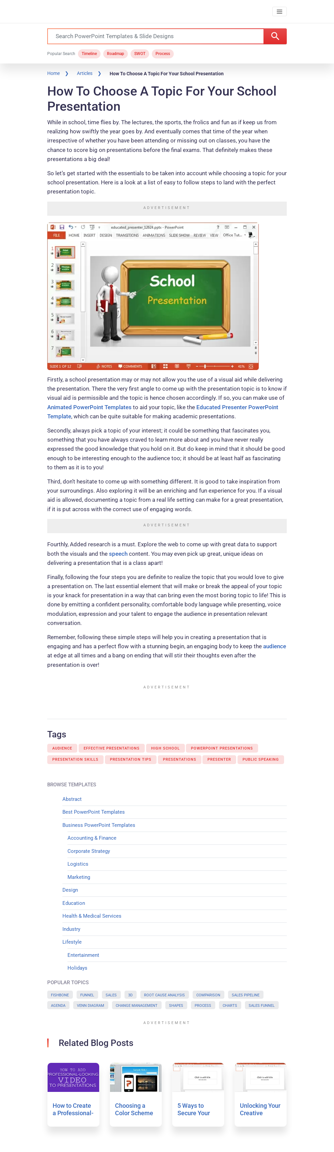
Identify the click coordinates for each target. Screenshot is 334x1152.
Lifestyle (72, 942)
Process (163, 53)
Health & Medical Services (91, 916)
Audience (62, 748)
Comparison (208, 995)
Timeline (89, 53)
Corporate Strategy (88, 851)
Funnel (87, 995)
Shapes (176, 1005)
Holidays (77, 968)
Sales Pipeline (245, 995)
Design (70, 890)
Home (53, 73)
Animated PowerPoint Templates (89, 407)
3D (130, 995)
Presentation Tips (130, 759)
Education (73, 903)
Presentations (179, 759)
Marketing (78, 877)
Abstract (72, 799)
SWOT (139, 53)
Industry (71, 929)
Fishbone (60, 995)
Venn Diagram (90, 1005)
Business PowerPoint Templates (98, 825)
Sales (111, 995)
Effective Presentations (112, 748)
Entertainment (83, 955)
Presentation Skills (75, 759)
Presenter (219, 759)
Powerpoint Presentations (222, 748)
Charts (230, 1005)
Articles (84, 73)
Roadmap (115, 53)
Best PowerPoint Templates (93, 812)
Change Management (137, 1005)
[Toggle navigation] (279, 12)
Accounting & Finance (91, 838)
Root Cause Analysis (164, 995)
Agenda (58, 1005)
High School (165, 748)
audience (274, 646)
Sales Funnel (262, 1005)
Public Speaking (261, 759)
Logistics (77, 864)
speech (118, 553)
